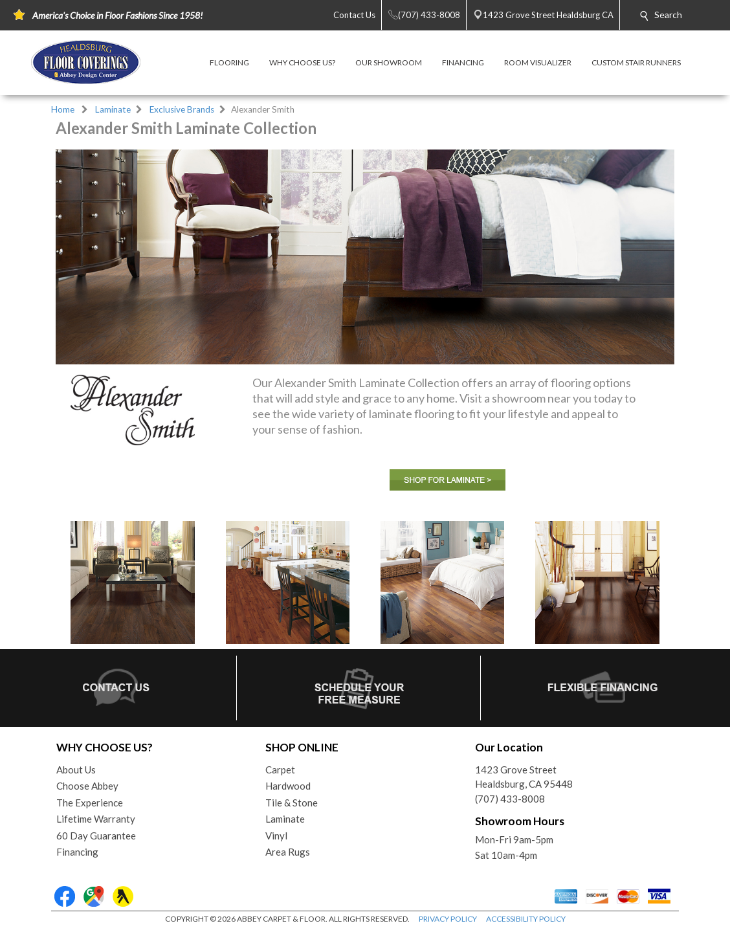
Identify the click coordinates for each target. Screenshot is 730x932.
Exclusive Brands (181, 109)
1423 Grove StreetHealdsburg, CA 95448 (524, 777)
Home (62, 109)
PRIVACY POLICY (448, 919)
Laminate (113, 109)
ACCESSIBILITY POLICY (526, 919)
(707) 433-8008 (510, 798)
